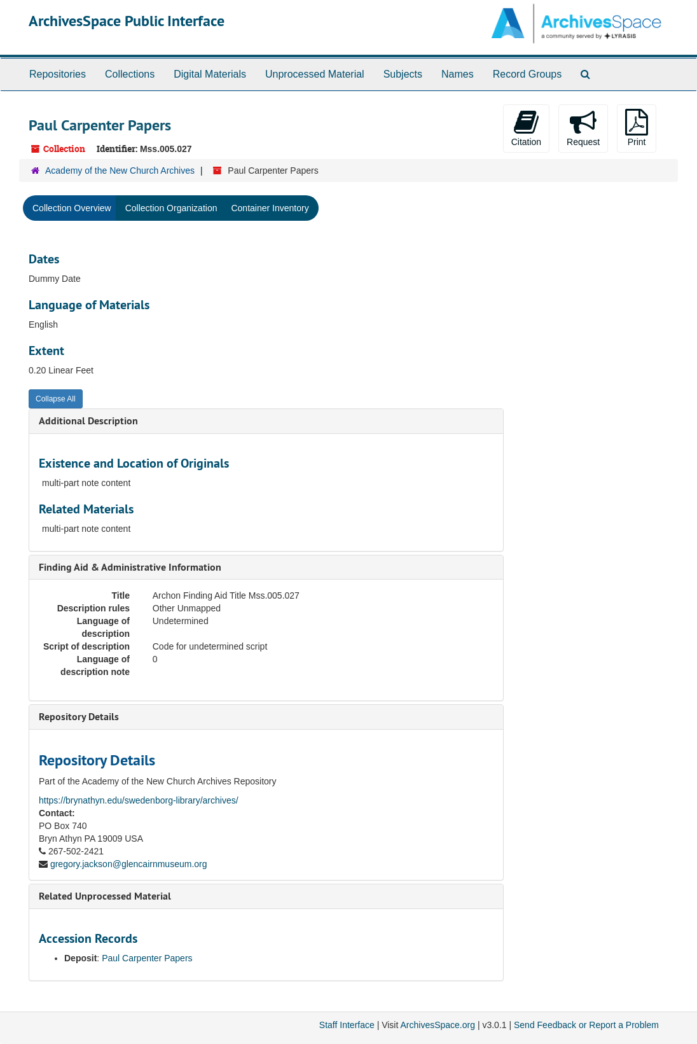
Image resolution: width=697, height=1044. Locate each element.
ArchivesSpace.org (437, 1025)
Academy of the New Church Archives (120, 170)
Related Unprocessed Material (105, 896)
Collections (130, 74)
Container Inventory (269, 208)
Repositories (57, 74)
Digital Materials (210, 74)
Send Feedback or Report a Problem (586, 1025)
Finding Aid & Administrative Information (130, 567)
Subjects (402, 74)
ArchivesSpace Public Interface (126, 21)
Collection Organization (171, 208)
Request (583, 128)
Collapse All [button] (56, 398)
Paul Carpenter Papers (147, 958)
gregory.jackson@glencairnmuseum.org (128, 864)
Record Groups (527, 74)
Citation (526, 128)
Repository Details (79, 716)
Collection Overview (71, 208)
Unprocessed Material (314, 74)
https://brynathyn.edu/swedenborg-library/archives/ (138, 800)
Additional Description (88, 421)
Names (457, 74)
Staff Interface (347, 1025)
